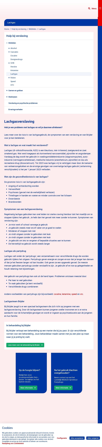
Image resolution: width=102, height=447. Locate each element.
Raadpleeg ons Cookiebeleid (25, 443)
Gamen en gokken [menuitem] (15, 90)
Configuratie (61, 438)
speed (74, 294)
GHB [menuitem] (12, 63)
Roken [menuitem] (13, 77)
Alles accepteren (76, 438)
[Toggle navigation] (95, 9)
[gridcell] (31, 373)
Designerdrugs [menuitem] (17, 59)
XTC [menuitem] (12, 85)
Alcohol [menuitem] (14, 48)
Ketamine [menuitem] (14, 70)
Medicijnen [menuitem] (12, 97)
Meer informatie (27, 388)
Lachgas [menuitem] (14, 74)
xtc (81, 294)
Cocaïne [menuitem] (14, 55)
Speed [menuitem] (13, 81)
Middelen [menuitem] (12, 43)
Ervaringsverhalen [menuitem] (15, 109)
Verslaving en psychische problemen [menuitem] (23, 103)
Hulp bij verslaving (17, 36)
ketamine (66, 294)
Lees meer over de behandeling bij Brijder (24, 345)
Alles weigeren (93, 438)
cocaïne (57, 294)
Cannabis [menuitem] (14, 52)
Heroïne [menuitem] (14, 66)
